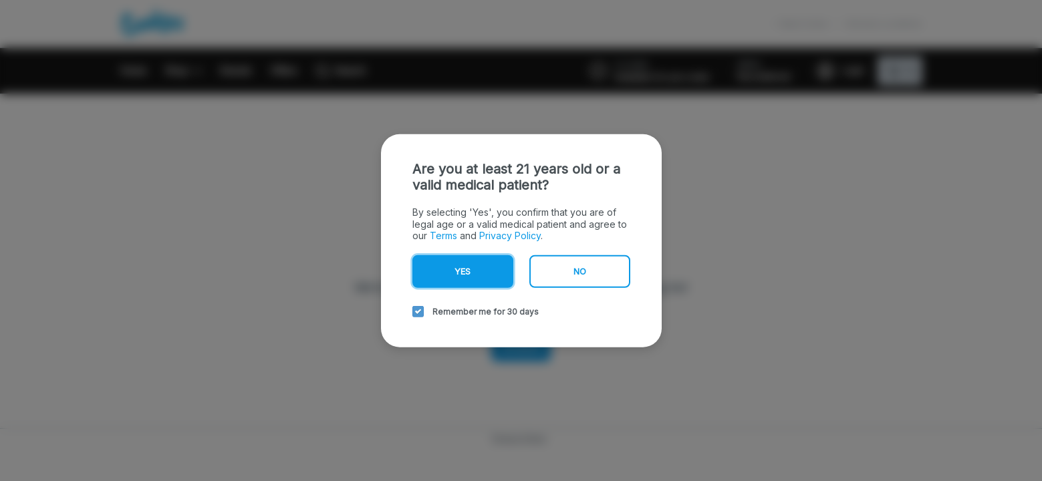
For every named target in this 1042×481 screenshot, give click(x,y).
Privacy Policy (510, 235)
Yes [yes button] (462, 270)
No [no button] (579, 270)
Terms (443, 235)
